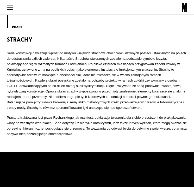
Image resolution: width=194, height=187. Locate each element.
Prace (17, 27)
